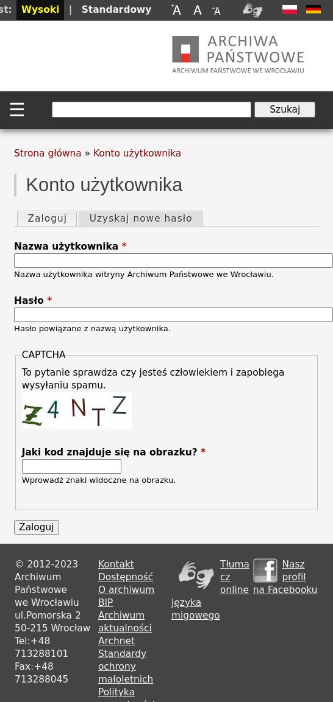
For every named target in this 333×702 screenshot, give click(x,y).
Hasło (33, 300)
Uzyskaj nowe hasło (141, 218)
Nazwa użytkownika (70, 246)
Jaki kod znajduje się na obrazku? (114, 452)
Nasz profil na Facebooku (285, 577)
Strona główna (48, 153)
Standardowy (117, 9)
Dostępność (125, 577)
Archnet (116, 641)
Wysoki (40, 9)
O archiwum (126, 589)
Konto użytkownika (137, 153)
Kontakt (116, 564)
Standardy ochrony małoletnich (125, 666)
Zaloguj (51, 218)
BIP (105, 602)
